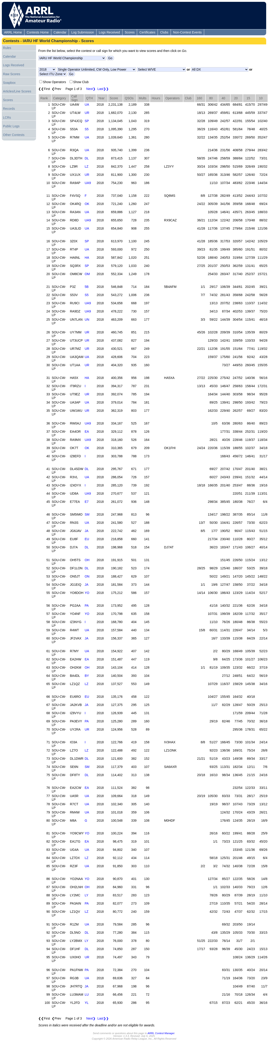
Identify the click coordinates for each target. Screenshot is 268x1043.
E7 (86, 502)
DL (87, 158)
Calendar (60, 32)
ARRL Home (13, 32)
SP (87, 121)
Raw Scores (11, 74)
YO (87, 593)
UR (87, 113)
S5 (86, 129)
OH (87, 560)
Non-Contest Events (187, 32)
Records (9, 108)
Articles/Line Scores (17, 91)
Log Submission (82, 32)
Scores (130, 32)
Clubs (164, 32)
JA (86, 531)
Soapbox (9, 82)
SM (87, 514)
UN (87, 319)
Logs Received (109, 32)
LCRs (7, 117)
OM (87, 274)
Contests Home (38, 32)
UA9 (88, 183)
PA (87, 605)
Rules (7, 48)
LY (86, 895)
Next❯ (91, 89)
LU (87, 994)
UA (87, 104)
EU (87, 539)
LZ (86, 166)
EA (87, 431)
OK (87, 204)
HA (87, 257)
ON (87, 576)
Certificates (147, 32)
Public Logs (11, 126)
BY (87, 675)
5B (86, 287)
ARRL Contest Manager (161, 1033)
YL (86, 1003)
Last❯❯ (103, 89)
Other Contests (13, 135)
